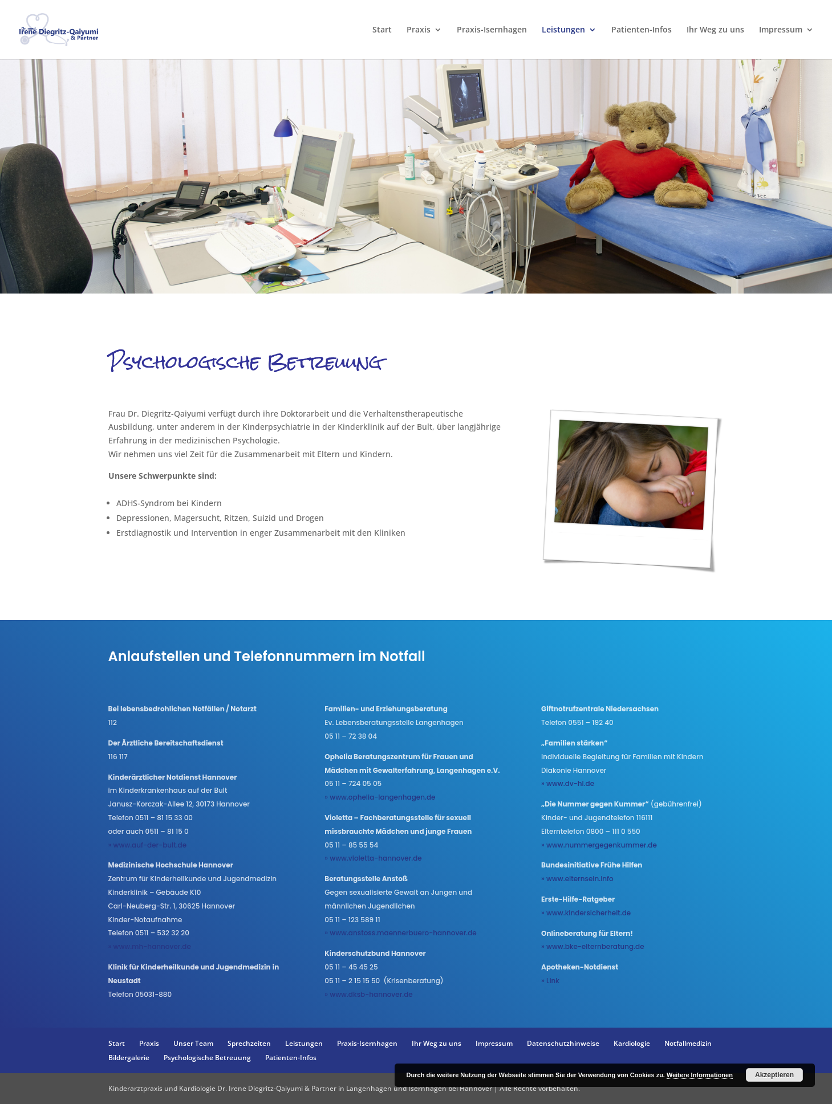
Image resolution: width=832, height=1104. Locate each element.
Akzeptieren (774, 1075)
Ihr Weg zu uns (715, 30)
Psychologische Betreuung (207, 1057)
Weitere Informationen (700, 1075)
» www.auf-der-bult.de (147, 845)
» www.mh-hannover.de (149, 946)
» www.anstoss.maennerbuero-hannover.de (400, 933)
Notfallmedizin (688, 1043)
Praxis (419, 30)
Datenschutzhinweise (563, 1043)
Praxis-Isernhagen (492, 30)
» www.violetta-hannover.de (373, 858)
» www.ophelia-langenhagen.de (379, 797)
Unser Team (193, 1043)
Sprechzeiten (249, 1043)
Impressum (780, 30)
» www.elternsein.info (577, 878)
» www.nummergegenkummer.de (599, 845)
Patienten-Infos (641, 30)
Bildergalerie (128, 1057)
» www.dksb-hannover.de (368, 994)
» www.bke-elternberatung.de (592, 946)
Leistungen (563, 30)
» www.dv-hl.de (567, 783)
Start (382, 30)
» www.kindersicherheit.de (586, 913)
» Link (550, 980)
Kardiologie (632, 1043)
